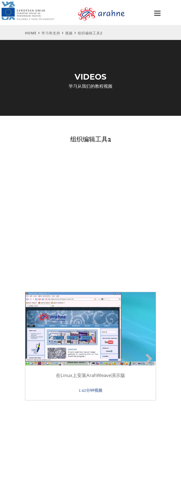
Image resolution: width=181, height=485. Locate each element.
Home (31, 33)
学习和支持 (51, 33)
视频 (69, 33)
